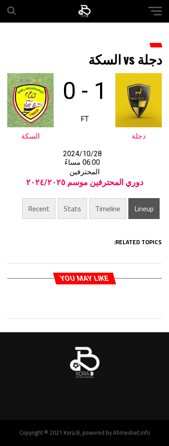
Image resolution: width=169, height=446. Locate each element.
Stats (72, 208)
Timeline (107, 208)
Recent (39, 208)
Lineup (144, 208)
